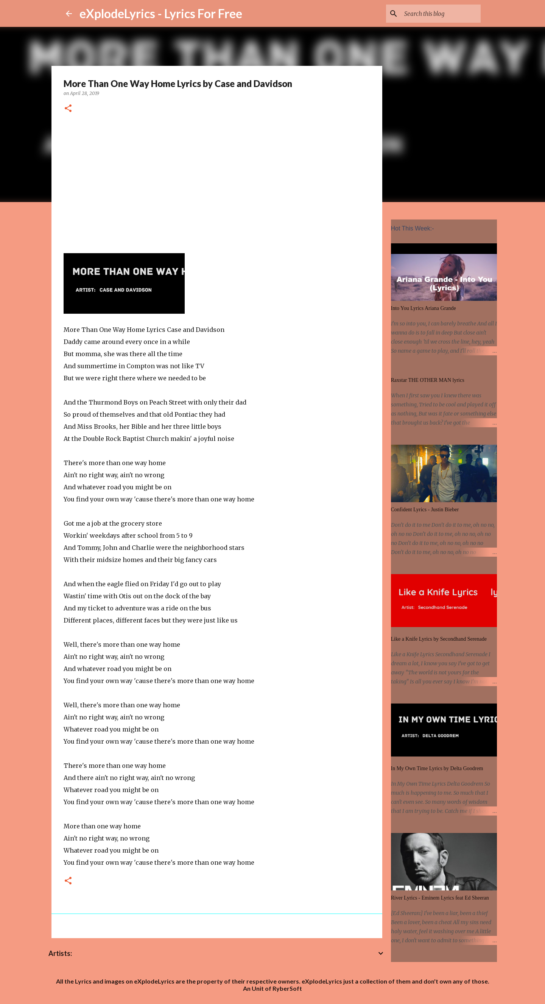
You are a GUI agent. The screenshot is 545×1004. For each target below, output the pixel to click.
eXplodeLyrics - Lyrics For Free (160, 13)
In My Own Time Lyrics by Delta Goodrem (437, 768)
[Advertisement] (217, 182)
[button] (68, 109)
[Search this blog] (441, 14)
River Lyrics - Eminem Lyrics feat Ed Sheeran (440, 898)
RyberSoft (287, 988)
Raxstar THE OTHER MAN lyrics (427, 380)
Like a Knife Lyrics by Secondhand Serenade (439, 639)
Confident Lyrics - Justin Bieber (425, 509)
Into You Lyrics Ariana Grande (423, 308)
